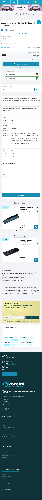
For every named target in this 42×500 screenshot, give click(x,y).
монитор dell (22, 342)
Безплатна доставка (6, 423)
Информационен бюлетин (8, 462)
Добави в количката (21, 64)
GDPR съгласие (5, 450)
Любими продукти (6, 457)
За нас (3, 420)
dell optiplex (7, 339)
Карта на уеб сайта (6, 480)
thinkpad (25, 337)
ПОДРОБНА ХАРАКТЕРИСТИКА (7, 47)
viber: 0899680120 (6, 403)
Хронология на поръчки (7, 455)
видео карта (21, 339)
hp (20, 337)
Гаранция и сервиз (6, 431)
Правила (4, 425)
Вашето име (5, 167)
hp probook (7, 342)
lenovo (6, 337)
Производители (5, 487)
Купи (37, 89)
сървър (29, 344)
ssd (27, 339)
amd (13, 342)
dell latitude (7, 344)
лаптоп (11, 337)
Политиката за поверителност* (30, 321)
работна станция (21, 344)
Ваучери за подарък (6, 489)
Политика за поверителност (8, 427)
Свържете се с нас (6, 476)
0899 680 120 (9, 363)
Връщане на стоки (6, 478)
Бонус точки (4, 459)
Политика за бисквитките (7, 429)
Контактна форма (9, 374)
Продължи (21, 195)
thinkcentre (31, 337)
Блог (3, 438)
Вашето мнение (6, 179)
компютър (14, 339)
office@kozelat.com (10, 357)
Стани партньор (5, 483)
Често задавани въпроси (7, 434)
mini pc (32, 339)
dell (16, 337)
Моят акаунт (4, 453)
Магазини (4, 474)
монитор (14, 344)
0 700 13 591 (9, 361)
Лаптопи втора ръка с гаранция (9, 436)
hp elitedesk (29, 342)
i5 (16, 342)
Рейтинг (4, 174)
